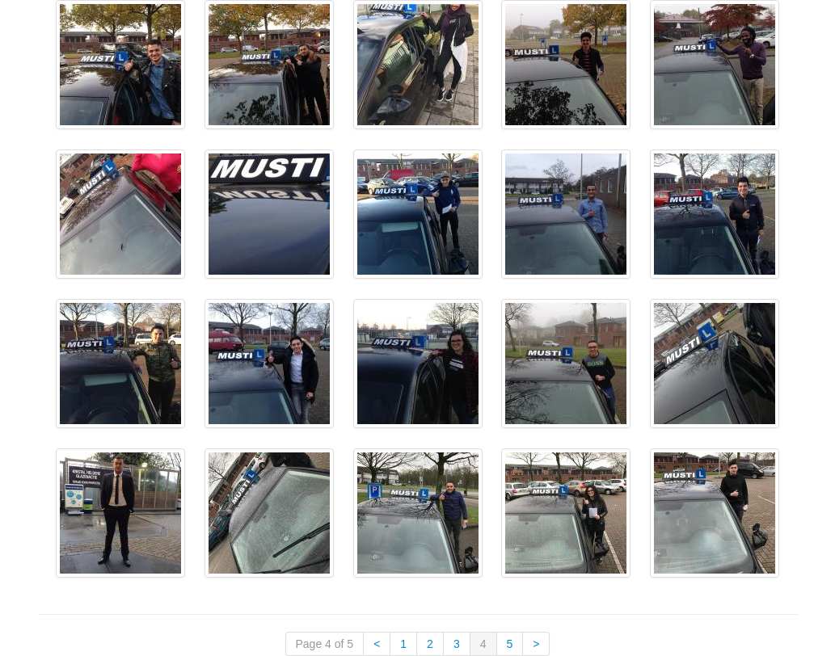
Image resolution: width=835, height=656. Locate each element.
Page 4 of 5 (325, 643)
